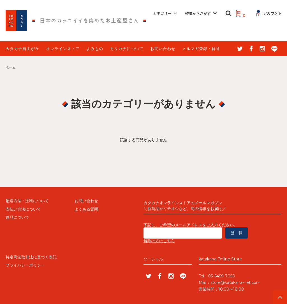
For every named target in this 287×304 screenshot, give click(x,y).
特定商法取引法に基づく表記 (31, 257)
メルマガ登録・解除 (201, 48)
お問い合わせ (162, 48)
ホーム (11, 67)
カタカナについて (127, 48)
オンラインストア (63, 48)
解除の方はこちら (159, 240)
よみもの (94, 48)
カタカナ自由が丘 (22, 48)
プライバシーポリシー (25, 265)
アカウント (268, 13)
